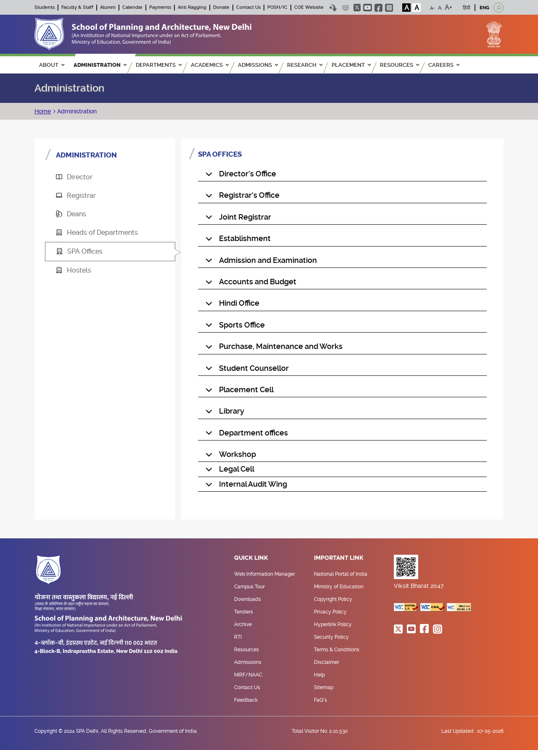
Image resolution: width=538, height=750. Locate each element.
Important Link (339, 558)
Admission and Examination (260, 262)
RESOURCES (399, 65)
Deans (71, 214)
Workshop (229, 456)
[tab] (110, 177)
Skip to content (333, 8)
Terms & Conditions (336, 650)
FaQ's (320, 700)
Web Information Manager (264, 574)
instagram (389, 8)
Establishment (237, 240)
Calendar (132, 7)
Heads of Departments (97, 232)
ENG (484, 7)
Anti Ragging (192, 7)
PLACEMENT (351, 65)
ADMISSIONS (258, 65)
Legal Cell (228, 471)
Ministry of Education (339, 587)
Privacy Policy (330, 612)
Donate (221, 7)
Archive (243, 624)
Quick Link (251, 558)
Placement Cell (238, 391)
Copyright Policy (333, 599)
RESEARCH (304, 65)
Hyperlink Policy (333, 624)
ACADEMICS (210, 65)
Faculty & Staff (77, 7)
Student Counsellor (246, 370)
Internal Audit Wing (245, 486)
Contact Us (248, 7)
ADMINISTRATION (100, 65)
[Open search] (498, 8)
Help (319, 675)
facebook (378, 8)
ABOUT (51, 65)
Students (44, 7)
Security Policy (331, 637)
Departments (159, 65)
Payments (160, 7)
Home (42, 111)
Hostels (73, 270)
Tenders (243, 612)
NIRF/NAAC (248, 675)
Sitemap (323, 687)
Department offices (245, 435)
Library (223, 413)
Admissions (247, 662)
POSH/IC (277, 7)
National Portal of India (340, 574)
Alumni (108, 7)
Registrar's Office (241, 197)
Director (74, 177)
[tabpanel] (342, 329)
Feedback (246, 700)
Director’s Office (239, 175)
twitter (357, 7)
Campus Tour (249, 587)
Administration (76, 111)
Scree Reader (345, 8)
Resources (246, 650)
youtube (367, 7)
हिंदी (466, 7)
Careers (443, 65)
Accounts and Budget (249, 283)
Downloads (247, 599)
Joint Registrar (237, 219)
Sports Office (234, 327)
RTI (238, 637)
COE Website (309, 7)
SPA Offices (79, 251)
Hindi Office (231, 305)
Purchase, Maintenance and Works (273, 348)
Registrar (76, 195)
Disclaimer (326, 662)
